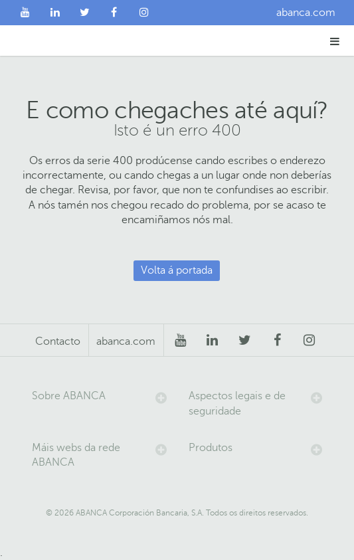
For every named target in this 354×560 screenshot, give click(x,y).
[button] (335, 41)
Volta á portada (177, 270)
